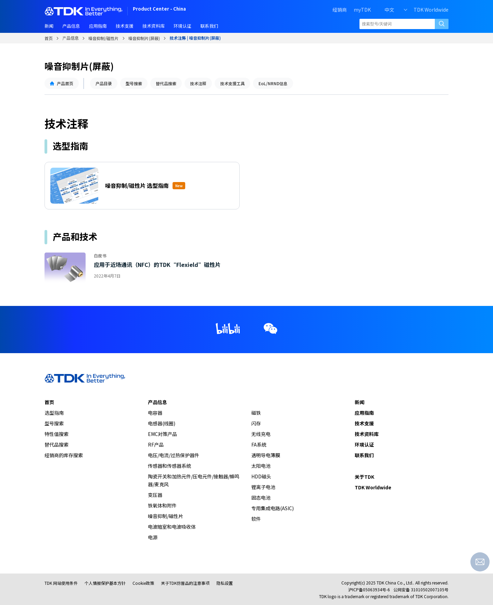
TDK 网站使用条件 (61, 583)
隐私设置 (224, 583)
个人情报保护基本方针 (105, 583)
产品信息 (70, 38)
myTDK (362, 9)
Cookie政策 (143, 583)
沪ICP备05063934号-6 (369, 589)
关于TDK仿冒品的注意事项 (185, 583)
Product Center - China (159, 9)
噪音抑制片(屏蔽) (144, 38)
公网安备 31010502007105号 (420, 589)
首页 (49, 38)
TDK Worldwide (431, 9)
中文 (389, 9)
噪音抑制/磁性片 (103, 38)
